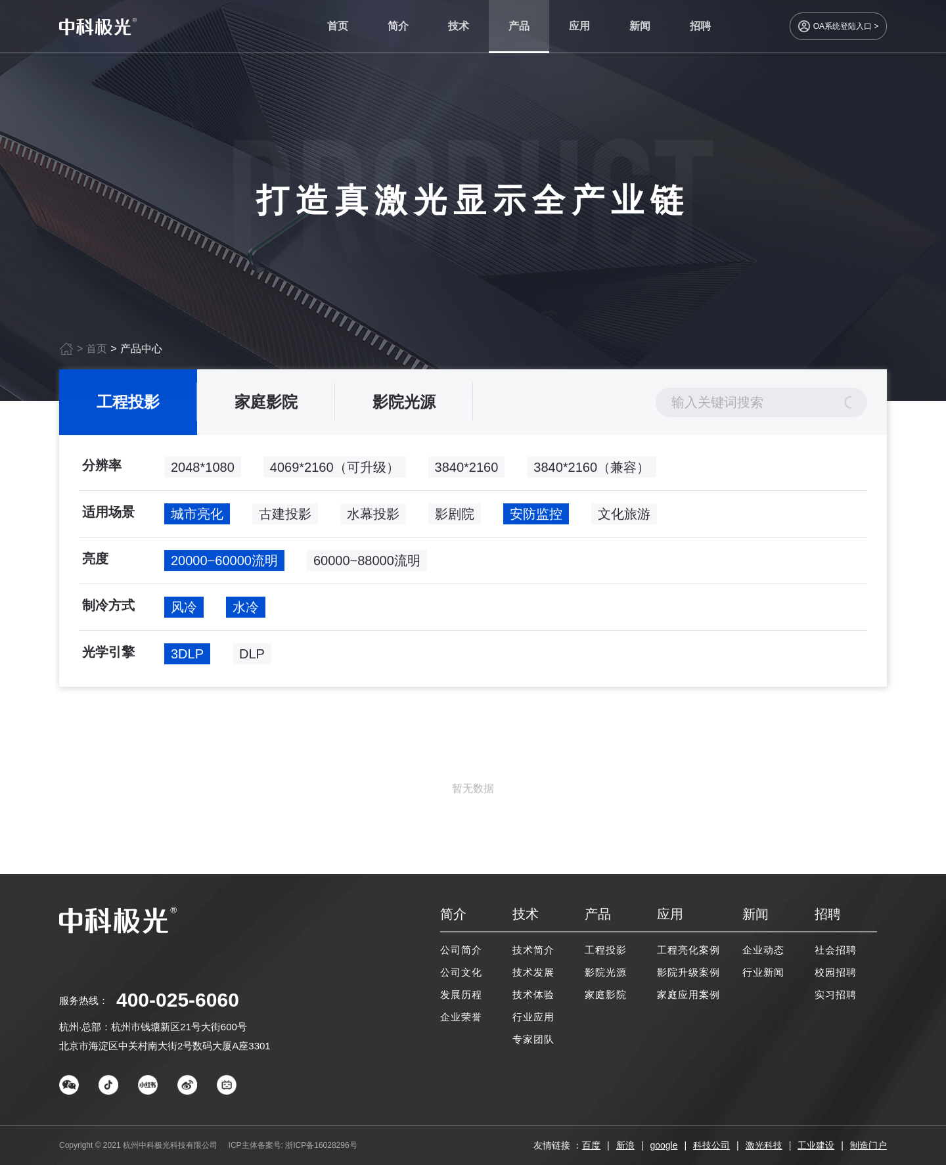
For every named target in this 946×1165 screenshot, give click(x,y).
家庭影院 (266, 410)
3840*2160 (467, 475)
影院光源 (404, 410)
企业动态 (763, 949)
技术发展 (533, 972)
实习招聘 (836, 994)
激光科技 (764, 1145)
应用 (579, 26)
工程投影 (128, 410)
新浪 (625, 1145)
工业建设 (816, 1145)
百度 (591, 1145)
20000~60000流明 (224, 569)
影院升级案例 (688, 972)
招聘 (700, 26)
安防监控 (536, 522)
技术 (458, 26)
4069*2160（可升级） (334, 475)
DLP (252, 662)
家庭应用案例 (688, 994)
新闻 (639, 26)
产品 (518, 26)
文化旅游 (624, 522)
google (663, 1145)
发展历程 (461, 994)
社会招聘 (836, 949)
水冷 (246, 615)
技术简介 (533, 949)
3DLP (187, 662)
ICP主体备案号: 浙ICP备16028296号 (293, 1145)
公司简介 (461, 949)
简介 (398, 26)
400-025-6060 (177, 1000)
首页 (337, 26)
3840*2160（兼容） (591, 475)
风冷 (184, 615)
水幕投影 (373, 522)
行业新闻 (763, 972)
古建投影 (285, 522)
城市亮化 (197, 522)
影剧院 (454, 522)
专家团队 (533, 1039)
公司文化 (461, 972)
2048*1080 (203, 475)
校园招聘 (836, 972)
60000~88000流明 (366, 569)
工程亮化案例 (688, 949)
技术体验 (533, 994)
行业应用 (533, 1016)
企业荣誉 (461, 1016)
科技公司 (711, 1145)
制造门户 (868, 1145)
